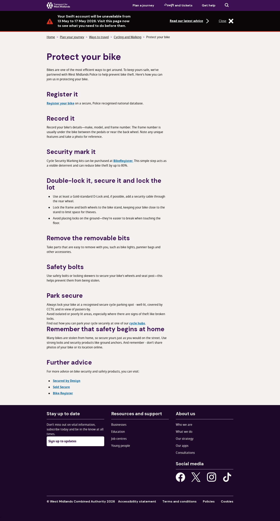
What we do (184, 431)
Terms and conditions (179, 501)
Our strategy (184, 438)
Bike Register (63, 393)
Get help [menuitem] (208, 5)
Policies (209, 501)
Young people (120, 445)
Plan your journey (72, 37)
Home (51, 37)
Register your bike (60, 103)
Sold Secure (61, 387)
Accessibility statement (137, 501)
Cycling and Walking (127, 37)
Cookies (227, 501)
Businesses (118, 424)
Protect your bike (158, 37)
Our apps (182, 445)
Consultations (185, 452)
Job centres (119, 438)
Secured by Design (66, 381)
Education (118, 431)
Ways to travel (99, 37)
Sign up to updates (62, 441)
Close (226, 21)
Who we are (184, 424)
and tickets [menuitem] (178, 5)
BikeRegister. (123, 161)
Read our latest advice (190, 21)
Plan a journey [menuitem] (143, 5)
